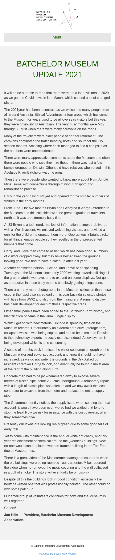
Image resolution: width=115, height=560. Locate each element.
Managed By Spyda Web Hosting (57, 553)
